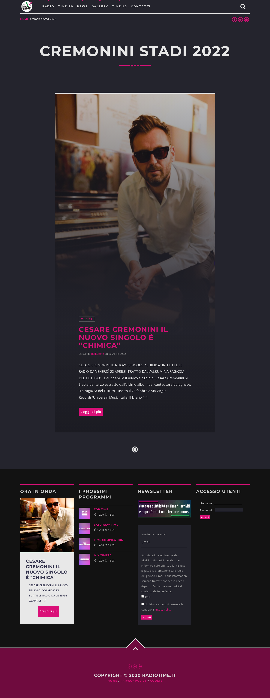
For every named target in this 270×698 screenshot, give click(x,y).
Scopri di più (48, 611)
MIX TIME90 (103, 555)
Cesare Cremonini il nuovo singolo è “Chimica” (123, 337)
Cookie (156, 681)
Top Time (101, 509)
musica (87, 319)
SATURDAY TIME (106, 524)
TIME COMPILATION (108, 540)
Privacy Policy (162, 609)
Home (24, 19)
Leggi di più (90, 411)
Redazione (97, 353)
